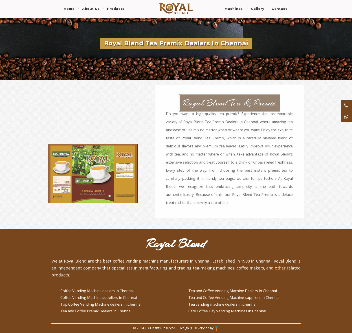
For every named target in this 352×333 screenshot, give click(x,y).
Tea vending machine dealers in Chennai (222, 304)
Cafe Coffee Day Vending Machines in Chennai (227, 311)
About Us (91, 9)
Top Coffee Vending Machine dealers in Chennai (100, 304)
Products (115, 9)
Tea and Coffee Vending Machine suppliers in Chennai (233, 297)
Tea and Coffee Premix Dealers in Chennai (95, 311)
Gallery (257, 9)
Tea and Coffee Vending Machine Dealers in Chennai (232, 290)
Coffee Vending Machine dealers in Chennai (97, 290)
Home (69, 9)
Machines (234, 9)
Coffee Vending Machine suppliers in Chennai (98, 297)
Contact (279, 9)
